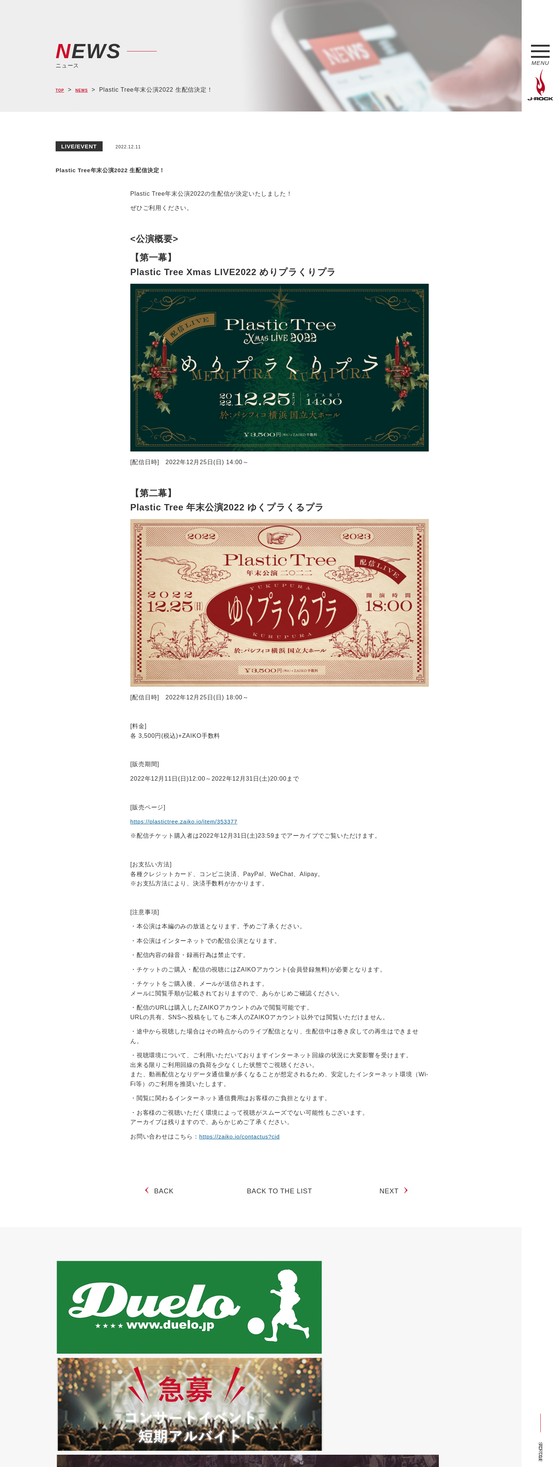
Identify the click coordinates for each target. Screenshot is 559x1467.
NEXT (392, 1197)
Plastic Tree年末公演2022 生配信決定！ (168, 168)
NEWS (89, 90)
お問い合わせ (248, 1447)
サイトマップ (178, 1447)
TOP (62, 90)
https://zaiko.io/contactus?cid (242, 1136)
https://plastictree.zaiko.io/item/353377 (187, 821)
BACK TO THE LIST (279, 1197)
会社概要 (143, 1447)
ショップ (213, 1447)
